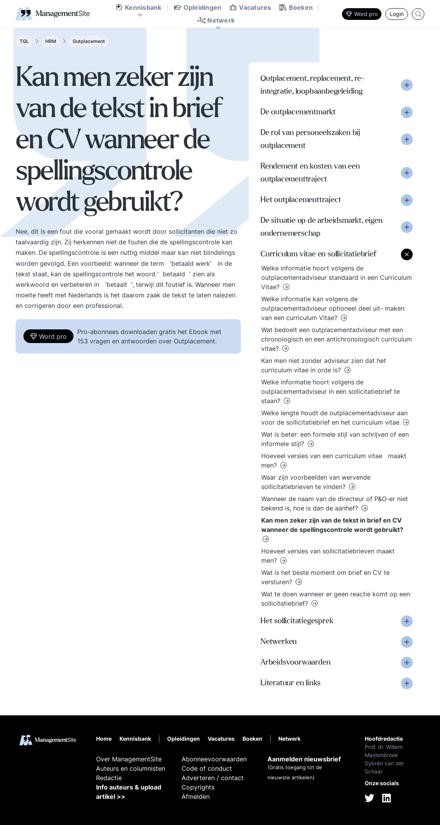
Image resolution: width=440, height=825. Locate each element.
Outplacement (89, 41)
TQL (24, 41)
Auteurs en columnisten (130, 768)
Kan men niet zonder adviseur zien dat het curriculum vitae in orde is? (323, 365)
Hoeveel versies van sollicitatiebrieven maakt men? (328, 555)
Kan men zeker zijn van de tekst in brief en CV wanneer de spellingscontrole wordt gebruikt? (332, 524)
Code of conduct (207, 768)
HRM (50, 41)
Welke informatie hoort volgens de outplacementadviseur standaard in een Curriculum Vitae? (336, 277)
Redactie (109, 778)
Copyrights (198, 787)
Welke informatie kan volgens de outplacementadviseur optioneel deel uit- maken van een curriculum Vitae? (332, 308)
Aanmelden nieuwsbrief (304, 759)
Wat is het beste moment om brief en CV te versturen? (325, 577)
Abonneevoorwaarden (214, 759)
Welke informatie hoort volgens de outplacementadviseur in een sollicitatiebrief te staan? (330, 391)
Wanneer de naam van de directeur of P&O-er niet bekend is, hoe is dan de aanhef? (334, 503)
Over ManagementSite (129, 759)
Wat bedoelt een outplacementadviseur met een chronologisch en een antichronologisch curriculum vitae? (336, 339)
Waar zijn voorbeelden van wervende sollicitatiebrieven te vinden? (316, 482)
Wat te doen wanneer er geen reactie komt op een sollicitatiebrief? (335, 598)
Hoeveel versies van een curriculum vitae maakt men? (333, 460)
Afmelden (196, 796)
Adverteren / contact (213, 778)
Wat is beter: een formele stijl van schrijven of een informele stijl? (335, 439)
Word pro (362, 14)
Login (397, 14)
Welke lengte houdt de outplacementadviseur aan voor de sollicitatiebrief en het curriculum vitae (334, 417)
